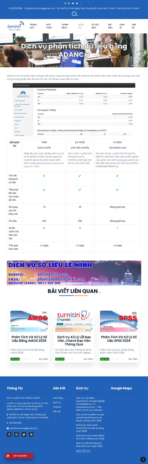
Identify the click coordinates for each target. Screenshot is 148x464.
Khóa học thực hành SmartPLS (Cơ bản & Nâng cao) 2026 (90, 428)
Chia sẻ (122, 26)
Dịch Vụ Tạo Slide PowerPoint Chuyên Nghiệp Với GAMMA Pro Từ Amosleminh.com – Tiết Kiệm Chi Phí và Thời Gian (90, 404)
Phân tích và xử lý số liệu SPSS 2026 (119, 339)
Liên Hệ (134, 26)
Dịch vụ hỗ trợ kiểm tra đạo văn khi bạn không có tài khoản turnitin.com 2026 (90, 417)
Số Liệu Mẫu (95, 26)
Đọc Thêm (43, 359)
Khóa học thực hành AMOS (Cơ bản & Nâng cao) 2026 (90, 437)
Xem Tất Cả (83, 450)
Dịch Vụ (81, 26)
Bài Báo (110, 26)
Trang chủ (33, 26)
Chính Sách (65, 26)
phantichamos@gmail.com (41, 8)
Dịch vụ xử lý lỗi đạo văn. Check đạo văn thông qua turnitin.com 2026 (74, 340)
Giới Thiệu (49, 26)
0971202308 (16, 8)
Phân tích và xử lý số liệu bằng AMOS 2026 (29, 339)
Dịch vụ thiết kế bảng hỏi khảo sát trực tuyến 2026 (89, 445)
